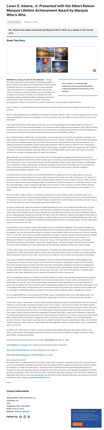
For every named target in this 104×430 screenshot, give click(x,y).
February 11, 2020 (31, 22)
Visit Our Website (22, 411)
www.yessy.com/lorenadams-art (18, 350)
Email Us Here (18, 409)
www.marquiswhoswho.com (39, 377)
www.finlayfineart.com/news (17, 345)
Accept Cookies (77, 424)
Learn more (93, 417)
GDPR (96, 419)
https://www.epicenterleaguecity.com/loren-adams (25, 355)
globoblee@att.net (51, 340)
